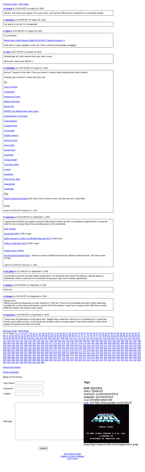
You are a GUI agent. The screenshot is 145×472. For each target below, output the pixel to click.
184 (105, 343)
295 (17, 352)
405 (63, 360)
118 (104, 338)
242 (72, 348)
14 (46, 333)
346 (93, 355)
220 (118, 345)
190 (131, 343)
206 (59, 345)
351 (114, 355)
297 (26, 352)
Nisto (8, 31)
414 (101, 360)
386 (122, 357)
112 (79, 338)
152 (110, 340)
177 (76, 343)
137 (47, 340)
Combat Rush (10, 126)
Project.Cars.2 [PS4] (14, 250)
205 (55, 345)
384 (114, 357)
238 (55, 348)
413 (97, 360)
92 (4, 338)
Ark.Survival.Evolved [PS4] (17, 255)
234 (38, 348)
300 (38, 352)
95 (13, 338)
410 (84, 360)
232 (30, 348)
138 (51, 340)
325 (4, 355)
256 (131, 348)
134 (34, 340)
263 (21, 350)
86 (124, 336)
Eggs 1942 (9, 145)
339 (63, 355)
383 (110, 357)
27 (84, 333)
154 (118, 340)
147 (88, 340)
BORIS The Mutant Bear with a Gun (21, 111)
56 (34, 336)
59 (43, 336)
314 (97, 352)
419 (122, 360)
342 (76, 355)
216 (101, 345)
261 (13, 350)
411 (88, 360)
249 (101, 348)
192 (139, 343)
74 (88, 336)
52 (22, 336)
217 (105, 345)
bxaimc (9, 285)
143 (72, 340)
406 (67, 360)
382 (105, 357)
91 (139, 336)
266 (34, 350)
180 (88, 343)
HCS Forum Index (72, 454)
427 (17, 362)
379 (93, 357)
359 (9, 357)
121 (117, 338)
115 (92, 338)
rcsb (8, 52)
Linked (7, 169)
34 (105, 333)
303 (51, 352)
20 (63, 333)
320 (122, 352)
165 (26, 343)
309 (76, 352)
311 (84, 352)
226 (4, 348)
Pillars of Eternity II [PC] (15, 243)
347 (97, 355)
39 (120, 333)
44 (135, 333)
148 (93, 340)
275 (72, 350)
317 (110, 352)
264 (26, 350)
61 (49, 336)
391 (4, 360)
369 (51, 357)
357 (139, 355)
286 (118, 350)
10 (33, 333)
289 (131, 350)
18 (57, 333)
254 (122, 348)
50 (16, 336)
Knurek (9, 8)
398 (34, 360)
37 (114, 333)
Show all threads (11, 372)
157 (131, 340)
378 (88, 357)
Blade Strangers (12, 101)
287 (122, 350)
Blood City (9, 106)
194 (9, 345)
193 (4, 345)
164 (21, 343)
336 (51, 355)
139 (55, 340)
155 (122, 340)
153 (114, 340)
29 (90, 333)
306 (63, 352)
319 (118, 352)
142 (67, 340)
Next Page (24, 4)
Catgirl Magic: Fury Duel (15, 116)
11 (36, 333)
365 (34, 357)
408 (76, 360)
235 (42, 348)
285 (114, 350)
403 (55, 360)
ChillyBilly (10, 68)
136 (42, 340)
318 (114, 352)
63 (55, 336)
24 (75, 333)
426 (13, 362)
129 (13, 340)
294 (13, 352)
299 (34, 352)
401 (47, 360)
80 (106, 336)
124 (129, 338)
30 (93, 333)
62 (52, 336)
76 (94, 336)
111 (75, 338)
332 (34, 355)
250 (105, 348)
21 (66, 333)
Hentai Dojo (10, 150)
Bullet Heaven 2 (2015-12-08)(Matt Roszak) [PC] (27, 238)
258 (139, 348)
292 (4, 352)
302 (47, 352)
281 (97, 350)
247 (93, 348)
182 (97, 343)
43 (132, 333)
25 (78, 333)
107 (58, 338)
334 (42, 355)
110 (70, 338)
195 (13, 345)
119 (108, 338)
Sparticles (9, 189)
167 (34, 343)
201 (38, 345)
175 (67, 343)
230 (21, 348)
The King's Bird (11, 164)
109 (66, 338)
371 (59, 357)
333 (38, 355)
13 (42, 333)
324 (139, 352)
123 (125, 338)
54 (28, 336)
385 (118, 357)
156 (126, 340)
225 (139, 345)
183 (101, 343)
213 (88, 345)
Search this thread (11, 367)
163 (17, 343)
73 (85, 336)
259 (4, 350)
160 (4, 343)
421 (131, 360)
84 (118, 336)
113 (83, 338)
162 (13, 343)
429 (26, 362)
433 (42, 362)
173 (59, 343)
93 (7, 338)
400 (42, 360)
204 (51, 345)
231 (26, 348)
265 (30, 350)
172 (55, 343)
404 (59, 360)
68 (70, 336)
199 (30, 345)
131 (21, 340)
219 (114, 345)
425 (9, 362)
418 (118, 360)
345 (88, 355)
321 (126, 352)
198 (26, 345)
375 (76, 357)
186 (114, 343)
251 (110, 348)
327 (13, 355)
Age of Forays (11, 87)
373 (67, 357)
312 (88, 352)
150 (101, 340)
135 (38, 340)
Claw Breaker (10, 121)
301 (42, 352)
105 (49, 338)
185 (110, 343)
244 (80, 348)
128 (9, 340)
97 (19, 338)
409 (80, 360)
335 (47, 355)
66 (64, 336)
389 (135, 357)
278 (84, 350)
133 (30, 340)
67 (67, 336)
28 (87, 333)
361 (17, 357)
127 (4, 340)
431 (34, 362)
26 (81, 333)
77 (97, 336)
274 (67, 350)
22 (69, 333)
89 (133, 336)
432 (38, 362)
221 (122, 345)
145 (80, 340)
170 (47, 343)
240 (63, 348)
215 (97, 345)
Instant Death (10, 160)
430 (30, 362)
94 (10, 338)
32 (99, 333)
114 (87, 338)
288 (126, 350)
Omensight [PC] (11, 233)
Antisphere (9, 92)
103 (41, 338)
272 (59, 350)
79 (103, 336)
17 (54, 333)
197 (21, 345)
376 (80, 357)
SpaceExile (9, 184)
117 (100, 338)
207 (63, 345)
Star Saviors (10, 229)
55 (31, 336)
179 (84, 343)
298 (30, 352)
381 (101, 357)
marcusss (10, 217)
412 (93, 360)
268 (42, 350)
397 (30, 360)
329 (21, 355)
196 (17, 345)
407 (72, 360)
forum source (72, 458)
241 (67, 348)
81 (109, 336)
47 (7, 336)
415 (105, 360)
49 (13, 336)
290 (135, 350)
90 (136, 336)
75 (91, 336)
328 (17, 355)
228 (13, 348)
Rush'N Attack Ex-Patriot (16, 198)
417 (114, 360)
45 (138, 333)
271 (55, 350)
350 (110, 355)
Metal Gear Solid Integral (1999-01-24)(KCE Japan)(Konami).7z (34, 40)
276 (76, 350)
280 (93, 350)
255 (126, 348)
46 (4, 336)
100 (28, 338)
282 (101, 350)
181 (93, 343)
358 (4, 357)
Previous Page (10, 4)
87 (127, 336)
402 (51, 360)
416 (110, 360)
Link (92, 402)
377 (84, 357)
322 (131, 352)
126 (138, 338)
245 (84, 348)
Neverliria (8, 174)
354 (126, 355)
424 (4, 362)
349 (105, 355)
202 (42, 345)
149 (97, 340)
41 (126, 333)
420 (126, 360)
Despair (9, 296)
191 (135, 343)
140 (59, 340)
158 (135, 340)
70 (76, 336)
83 (115, 336)
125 (133, 338)
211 (80, 345)
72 (82, 336)
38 (117, 333)
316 (105, 352)
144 (76, 340)
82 (112, 336)
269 (47, 350)
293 (9, 352)
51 (19, 336)
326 (9, 355)
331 (30, 355)
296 (21, 352)
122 (121, 338)
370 (55, 357)
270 (51, 350)
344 (84, 355)
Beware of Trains (12, 96)
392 (9, 360)
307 (67, 352)
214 (93, 345)
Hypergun (9, 155)
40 (123, 333)
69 (73, 336)
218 (110, 345)
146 (84, 340)
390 (139, 357)
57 (37, 336)
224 (135, 345)
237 (51, 348)
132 (26, 340)
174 (63, 343)
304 (55, 352)
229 (17, 348)
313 (93, 352)
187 (118, 343)
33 (102, 333)
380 (97, 357)
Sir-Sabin (10, 271)
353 (122, 355)
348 (101, 355)
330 (26, 355)
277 (80, 350)
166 (30, 343)
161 (9, 343)
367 (42, 357)
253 (118, 348)
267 (38, 350)
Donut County (10, 140)
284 (110, 350)
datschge (10, 20)
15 (48, 333)
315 (101, 352)
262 (17, 350)
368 (47, 357)
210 (76, 345)
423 (139, 360)
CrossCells (9, 130)
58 (40, 336)
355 (131, 355)
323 (135, 352)
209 (72, 345)
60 (46, 336)
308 (72, 352)
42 (129, 333)
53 (25, 336)
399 (38, 360)
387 (126, 357)
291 (139, 350)
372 (63, 357)
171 (51, 343)
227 (9, 348)
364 (30, 357)
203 (47, 345)
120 (112, 338)
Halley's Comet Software (72, 456)
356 (135, 355)
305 (59, 352)
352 (118, 355)
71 (79, 336)
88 (130, 336)
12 (39, 333)
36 (111, 333)
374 (72, 357)
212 (84, 345)
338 (59, 355)
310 (80, 352)
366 (38, 357)
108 (62, 338)
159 (139, 340)
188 (122, 343)
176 (72, 343)
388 (131, 357)
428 (21, 362)
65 (61, 336)
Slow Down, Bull (12, 179)
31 (96, 333)
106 (54, 338)
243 (76, 348)
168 (38, 343)
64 (58, 336)
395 (21, 360)
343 (80, 355)
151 (105, 340)
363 (26, 357)
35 (108, 333)
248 (97, 348)
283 (105, 350)
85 (121, 336)
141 (63, 340)
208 (67, 345)
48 (10, 336)
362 (21, 357)
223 (131, 345)
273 (63, 350)
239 (59, 348)
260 (9, 350)
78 (100, 336)
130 (17, 340)
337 (55, 355)
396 (26, 360)
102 (37, 338)
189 (126, 343)
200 (34, 345)
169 (42, 343)
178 (80, 343)
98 (22, 338)
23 (72, 333)
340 (67, 355)
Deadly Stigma (11, 135)
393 (13, 360)
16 (51, 333)
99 (25, 338)
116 (96, 338)
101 (33, 338)
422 (135, 360)
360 (13, 357)
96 (16, 338)
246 (88, 348)
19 (60, 333)
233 (34, 348)
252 (114, 348)
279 (88, 350)
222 (126, 345)
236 (47, 348)
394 (17, 360)
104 (45, 338)
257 (135, 348)
